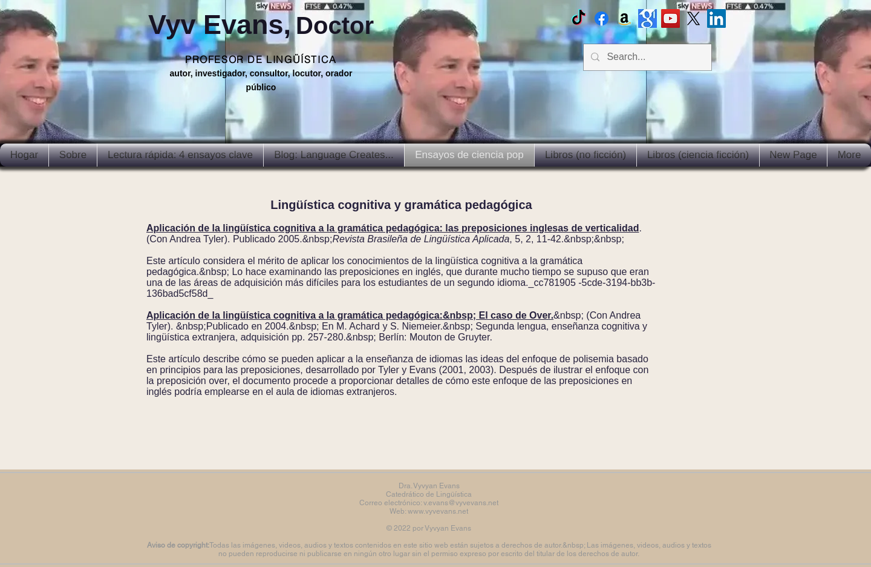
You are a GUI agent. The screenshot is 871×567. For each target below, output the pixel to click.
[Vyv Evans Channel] (670, 18)
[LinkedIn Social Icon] (716, 18)
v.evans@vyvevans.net (460, 503)
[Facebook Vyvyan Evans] (601, 18)
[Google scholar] (647, 18)
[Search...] (646, 57)
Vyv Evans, (261, 24)
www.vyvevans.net (438, 511)
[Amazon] (624, 18)
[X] (693, 18)
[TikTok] (578, 18)
